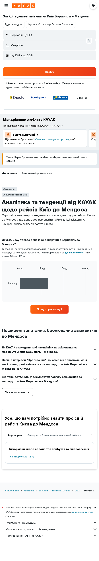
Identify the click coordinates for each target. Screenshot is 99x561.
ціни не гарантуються (82, 511)
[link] (49, 309)
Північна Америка (61, 490)
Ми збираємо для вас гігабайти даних (51, 529)
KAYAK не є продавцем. (51, 522)
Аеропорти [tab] (15, 435)
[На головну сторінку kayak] (23, 5)
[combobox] (13, 24)
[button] (6, 6)
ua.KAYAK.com (12, 490)
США (77, 490)
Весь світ (43, 490)
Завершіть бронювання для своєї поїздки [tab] (54, 435)
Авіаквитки (29, 490)
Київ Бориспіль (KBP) (22, 456)
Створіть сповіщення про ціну (52, 139)
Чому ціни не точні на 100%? (51, 535)
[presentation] (43, 86)
